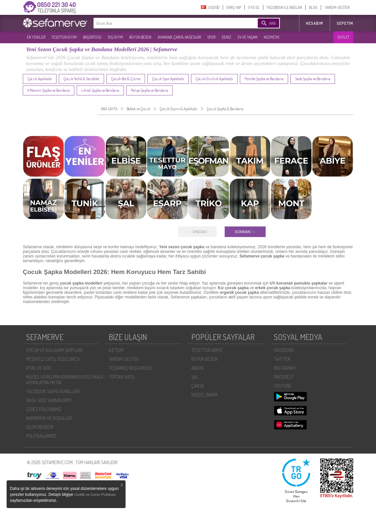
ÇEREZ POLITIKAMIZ (43, 409)
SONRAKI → (245, 232)
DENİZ (226, 37)
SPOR (211, 37)
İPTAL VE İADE (39, 368)
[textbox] (166, 23)
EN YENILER (36, 37)
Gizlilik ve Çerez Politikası (95, 495)
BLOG (313, 7)
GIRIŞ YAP (233, 7)
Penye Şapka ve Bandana (149, 90)
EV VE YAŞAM (247, 37)
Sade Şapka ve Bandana (312, 78)
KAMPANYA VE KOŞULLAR (49, 418)
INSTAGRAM (284, 368)
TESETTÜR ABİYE (206, 350)
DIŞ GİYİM (115, 37)
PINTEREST (284, 377)
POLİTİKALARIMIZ (41, 436)
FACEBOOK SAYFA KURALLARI (53, 391)
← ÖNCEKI (197, 232)
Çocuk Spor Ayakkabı (168, 78)
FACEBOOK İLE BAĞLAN (284, 7)
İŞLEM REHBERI (39, 427)
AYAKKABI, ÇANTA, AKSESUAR (179, 37)
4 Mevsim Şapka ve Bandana (48, 90)
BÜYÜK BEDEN (140, 37)
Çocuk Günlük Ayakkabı (214, 78)
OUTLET (343, 37)
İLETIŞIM (116, 350)
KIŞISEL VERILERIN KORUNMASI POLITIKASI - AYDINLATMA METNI (66, 379)
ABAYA (197, 368)
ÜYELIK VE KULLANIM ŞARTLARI (54, 350)
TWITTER (282, 359)
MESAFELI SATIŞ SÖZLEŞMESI (53, 359)
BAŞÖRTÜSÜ (92, 37)
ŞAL (194, 377)
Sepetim (345, 23)
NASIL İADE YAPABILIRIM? (48, 400)
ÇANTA (197, 386)
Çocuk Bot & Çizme (125, 78)
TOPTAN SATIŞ (122, 377)
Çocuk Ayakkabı (39, 78)
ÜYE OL (254, 7)
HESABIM (314, 23)
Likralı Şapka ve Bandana (100, 90)
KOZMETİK (271, 37)
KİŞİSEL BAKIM (204, 394)
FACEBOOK (284, 350)
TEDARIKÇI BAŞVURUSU (130, 368)
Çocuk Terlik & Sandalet (81, 78)
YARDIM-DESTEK (337, 7)
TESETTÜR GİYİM (64, 37)
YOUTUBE (282, 386)
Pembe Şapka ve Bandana (263, 78)
